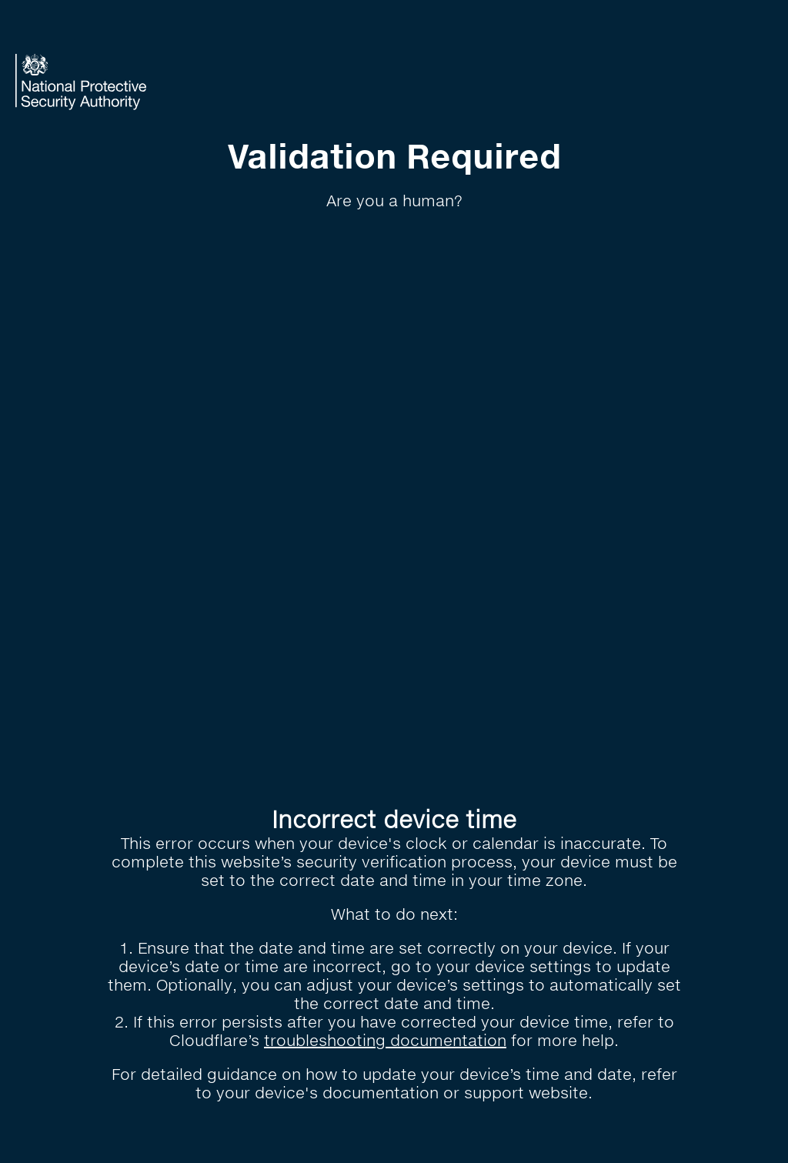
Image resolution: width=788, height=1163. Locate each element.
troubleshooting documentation (385, 1040)
